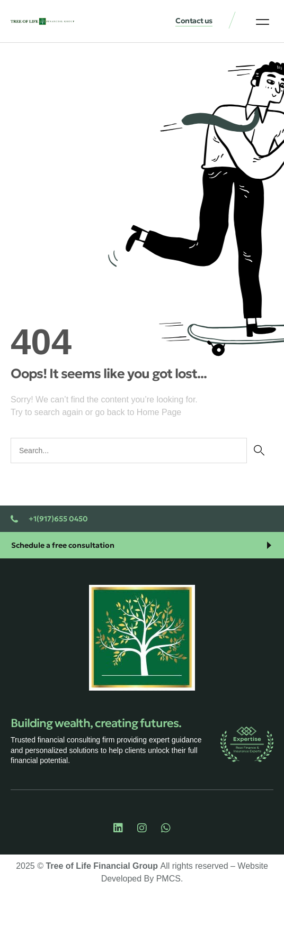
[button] (262, 22)
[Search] (259, 450)
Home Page (159, 412)
